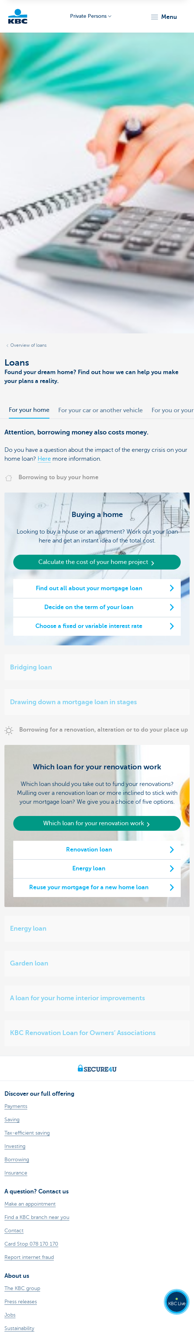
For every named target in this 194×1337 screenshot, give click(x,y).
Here (44, 459)
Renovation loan (89, 849)
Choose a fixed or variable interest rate (88, 626)
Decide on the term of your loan (89, 607)
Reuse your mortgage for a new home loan (89, 887)
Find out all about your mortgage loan (89, 588)
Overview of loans (28, 345)
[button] (163, 17)
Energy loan (88, 868)
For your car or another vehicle (100, 410)
